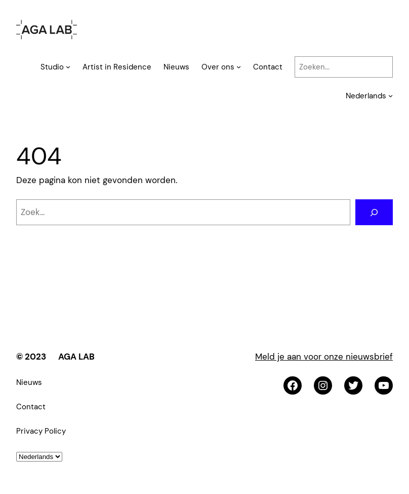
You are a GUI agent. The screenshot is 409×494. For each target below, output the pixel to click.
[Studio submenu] (68, 66)
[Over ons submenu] (238, 66)
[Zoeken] (374, 212)
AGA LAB (76, 356)
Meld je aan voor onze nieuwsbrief (324, 356)
